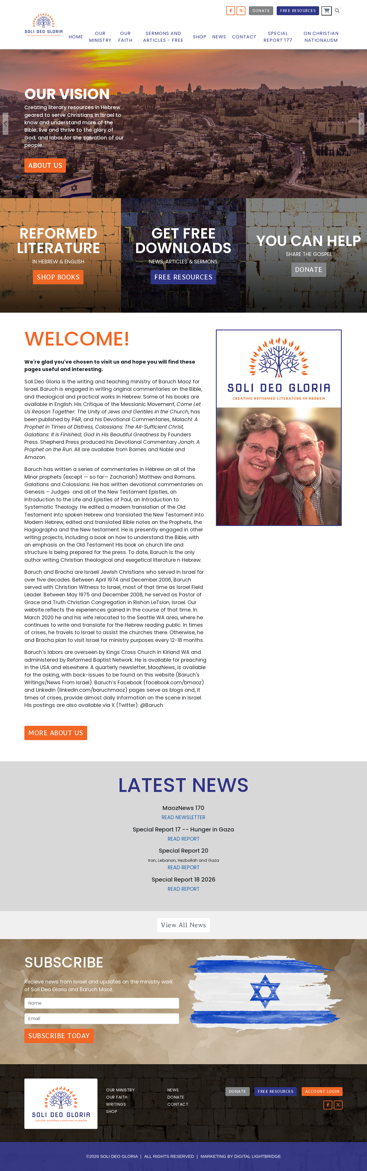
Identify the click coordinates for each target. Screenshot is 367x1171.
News (219, 36)
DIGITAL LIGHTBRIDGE (257, 1156)
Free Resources (298, 10)
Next (361, 124)
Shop (199, 36)
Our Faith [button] (125, 37)
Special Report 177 (277, 37)
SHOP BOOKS (58, 277)
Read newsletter (183, 817)
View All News (183, 925)
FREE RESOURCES (183, 277)
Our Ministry (120, 1090)
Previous (5, 124)
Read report (184, 838)
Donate (261, 10)
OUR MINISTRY (100, 37)
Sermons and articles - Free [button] (163, 37)
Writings (116, 1104)
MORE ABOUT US (55, 733)
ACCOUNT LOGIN (322, 1091)
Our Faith (117, 1097)
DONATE (309, 269)
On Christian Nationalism (321, 37)
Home (76, 36)
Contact (244, 36)
